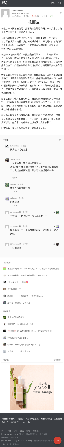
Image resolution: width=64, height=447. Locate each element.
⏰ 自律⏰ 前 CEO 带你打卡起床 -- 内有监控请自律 (29, 331)
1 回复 (13, 178)
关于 (3, 431)
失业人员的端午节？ (16, 317)
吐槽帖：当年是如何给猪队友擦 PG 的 (23, 344)
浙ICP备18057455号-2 (10, 441)
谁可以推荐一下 (14, 289)
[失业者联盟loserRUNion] (24, 422)
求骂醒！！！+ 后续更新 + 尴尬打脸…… (25, 296)
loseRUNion (16, 16)
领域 (22, 431)
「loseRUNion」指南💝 (17, 282)
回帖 (26, 16)
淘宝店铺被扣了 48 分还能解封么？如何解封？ (27, 275)
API (9, 431)
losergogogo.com (9, 434)
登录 (53, 3)
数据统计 (36, 431)
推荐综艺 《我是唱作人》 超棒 (20, 324)
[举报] (61, 13)
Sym (4, 444)
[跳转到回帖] (56, 213)
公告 (15, 431)
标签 (28, 431)
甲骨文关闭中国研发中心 (17, 338)
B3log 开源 (32, 441)
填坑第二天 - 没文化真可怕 (18, 351)
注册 (59, 3)
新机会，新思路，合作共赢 (18, 303)
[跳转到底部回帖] (60, 140)
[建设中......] (28, 422)
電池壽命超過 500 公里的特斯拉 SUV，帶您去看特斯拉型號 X (34, 268)
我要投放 (57, 360)
